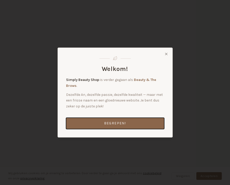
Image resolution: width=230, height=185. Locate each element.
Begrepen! (115, 123)
